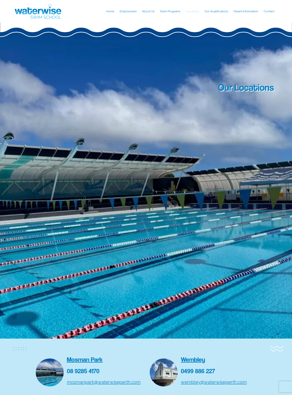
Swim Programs (170, 11)
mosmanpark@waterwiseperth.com (104, 382)
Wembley (193, 359)
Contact (269, 11)
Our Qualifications (216, 11)
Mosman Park (85, 359)
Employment (128, 11)
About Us (148, 11)
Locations (192, 11)
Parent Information (246, 11)
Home (110, 11)
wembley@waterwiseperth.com (214, 382)
